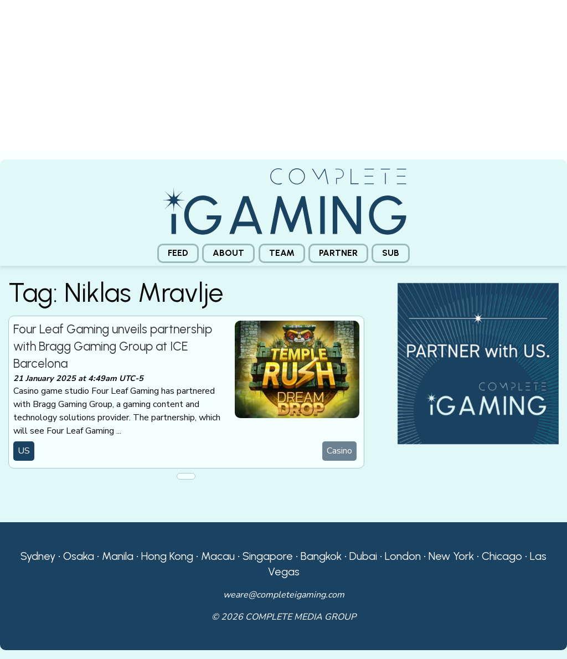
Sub (390, 253)
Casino (339, 451)
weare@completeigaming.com (283, 595)
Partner (338, 253)
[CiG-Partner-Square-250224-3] (478, 363)
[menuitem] (178, 253)
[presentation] (283, 80)
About (228, 253)
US (24, 451)
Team (282, 253)
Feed (178, 253)
